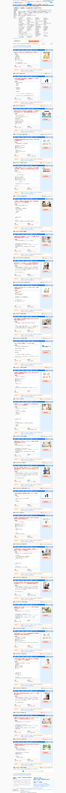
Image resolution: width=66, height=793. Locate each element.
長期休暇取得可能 (38, 26)
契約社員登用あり (21, 37)
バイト (25, 4)
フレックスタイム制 (22, 26)
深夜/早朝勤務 (46, 27)
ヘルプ (47, 789)
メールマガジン (35, 789)
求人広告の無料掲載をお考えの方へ (28, 789)
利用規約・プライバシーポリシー (41, 789)
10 (39, 771)
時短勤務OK (21, 25)
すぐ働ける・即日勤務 (30, 22)
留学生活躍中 (46, 28)
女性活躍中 (29, 28)
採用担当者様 (21, 789)
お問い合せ (36, 788)
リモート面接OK (21, 23)
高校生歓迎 (37, 28)
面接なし (28, 23)
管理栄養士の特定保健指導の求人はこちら (25, 791)
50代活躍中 (29, 21)
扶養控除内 (45, 29)
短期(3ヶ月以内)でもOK (39, 24)
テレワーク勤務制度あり (30, 25)
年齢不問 (45, 21)
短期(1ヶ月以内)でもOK (30, 24)
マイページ (34, 4)
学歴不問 (37, 22)
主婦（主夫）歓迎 (21, 28)
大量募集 (20, 22)
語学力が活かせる (29, 29)
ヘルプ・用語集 (39, 4)
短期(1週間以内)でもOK (22, 24)
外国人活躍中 (21, 29)
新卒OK (28, 30)
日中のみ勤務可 (29, 27)
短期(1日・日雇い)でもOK (47, 23)
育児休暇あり (37, 29)
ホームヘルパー (36, 783)
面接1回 (37, 23)
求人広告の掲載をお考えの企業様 (49, 0)
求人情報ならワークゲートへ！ (18, 2)
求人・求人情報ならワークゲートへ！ (15, 790)
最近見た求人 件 (45, 4)
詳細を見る (46, 60)
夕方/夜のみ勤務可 (38, 27)
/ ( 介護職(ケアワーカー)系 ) (25, 76)
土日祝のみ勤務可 (21, 27)
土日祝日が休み (46, 26)
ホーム (15, 4)
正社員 (20, 4)
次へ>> (43, 43)
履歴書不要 (45, 22)
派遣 (29, 4)
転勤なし (45, 30)
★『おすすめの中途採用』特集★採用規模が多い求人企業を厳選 (22, 45)
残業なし (45, 24)
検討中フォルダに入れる (49, 50)
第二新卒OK (37, 30)
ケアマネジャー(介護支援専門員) (43, 783)
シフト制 (45, 25)
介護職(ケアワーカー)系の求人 (25, 102)
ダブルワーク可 (38, 25)
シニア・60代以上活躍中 (39, 21)
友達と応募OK (29, 37)
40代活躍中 (20, 21)
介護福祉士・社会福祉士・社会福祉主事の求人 (36, 102)
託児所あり (20, 30)
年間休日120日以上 (30, 26)
